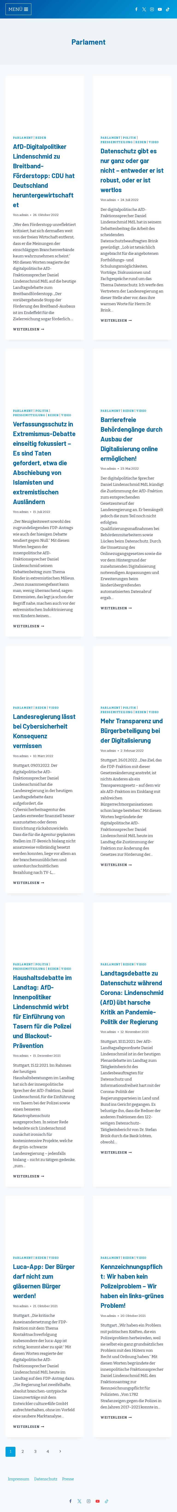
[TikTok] (167, 9)
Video (154, 142)
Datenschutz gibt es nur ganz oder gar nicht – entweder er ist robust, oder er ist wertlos (132, 170)
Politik (129, 137)
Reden (40, 137)
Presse (68, 1479)
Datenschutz (45, 1479)
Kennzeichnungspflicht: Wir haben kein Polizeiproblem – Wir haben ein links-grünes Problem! (132, 1286)
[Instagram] (152, 9)
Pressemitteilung (116, 142)
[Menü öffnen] (18, 9)
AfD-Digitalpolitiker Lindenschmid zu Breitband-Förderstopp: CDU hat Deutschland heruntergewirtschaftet (44, 175)
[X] (79, 1501)
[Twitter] (144, 9)
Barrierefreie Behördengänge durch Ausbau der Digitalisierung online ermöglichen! (131, 439)
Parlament (23, 137)
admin (23, 215)
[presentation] (45, 102)
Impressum (18, 1479)
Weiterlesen (28, 329)
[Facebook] (136, 9)
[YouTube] (160, 9)
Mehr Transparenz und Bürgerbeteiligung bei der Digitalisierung (131, 730)
